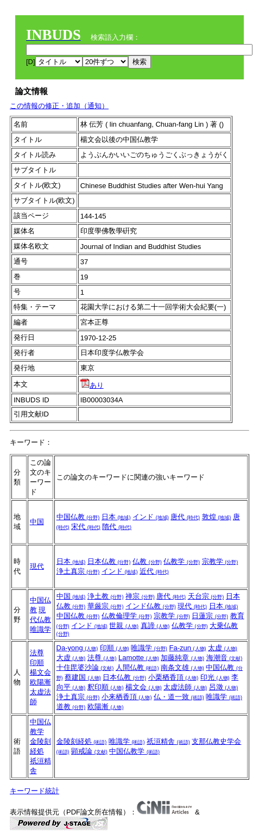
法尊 (37, 653)
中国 (37, 522)
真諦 (155, 625)
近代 (154, 571)
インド (150, 517)
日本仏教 (109, 561)
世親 (123, 625)
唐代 (185, 517)
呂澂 (223, 687)
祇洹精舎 (168, 741)
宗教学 (220, 561)
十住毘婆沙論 (85, 667)
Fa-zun (187, 648)
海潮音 (224, 658)
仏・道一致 (179, 697)
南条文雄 (182, 667)
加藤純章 (182, 658)
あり (92, 385)
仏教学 (181, 561)
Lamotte (138, 658)
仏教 (147, 561)
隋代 (116, 526)
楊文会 (40, 672)
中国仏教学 (134, 751)
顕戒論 (89, 751)
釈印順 (105, 687)
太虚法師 (185, 687)
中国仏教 (78, 517)
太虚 (222, 648)
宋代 (85, 526)
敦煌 (216, 517)
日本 (116, 517)
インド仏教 (150, 606)
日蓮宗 (210, 616)
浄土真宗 (78, 571)
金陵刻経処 (81, 741)
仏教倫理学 (127, 616)
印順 (37, 662)
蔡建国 (83, 677)
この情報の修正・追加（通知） (59, 106)
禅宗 (140, 596)
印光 (215, 677)
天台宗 (206, 596)
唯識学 (40, 629)
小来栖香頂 (127, 697)
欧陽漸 (40, 682)
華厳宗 (105, 606)
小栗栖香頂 (173, 677)
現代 (37, 566)
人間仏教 (137, 667)
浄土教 (105, 596)
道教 (71, 706)
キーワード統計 (34, 791)
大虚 (71, 658)
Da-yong (77, 648)
